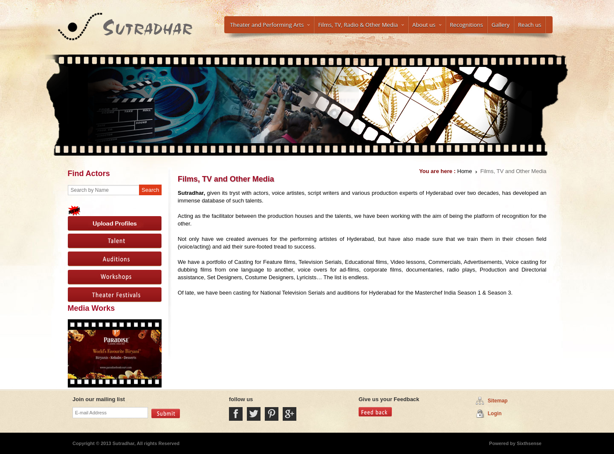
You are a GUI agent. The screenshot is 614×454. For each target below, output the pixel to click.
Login (495, 413)
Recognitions (466, 25)
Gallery (501, 25)
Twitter (254, 414)
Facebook (236, 414)
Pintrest (271, 414)
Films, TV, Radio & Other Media (361, 25)
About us (426, 25)
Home (464, 171)
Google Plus (289, 414)
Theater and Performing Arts (270, 25)
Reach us (529, 25)
